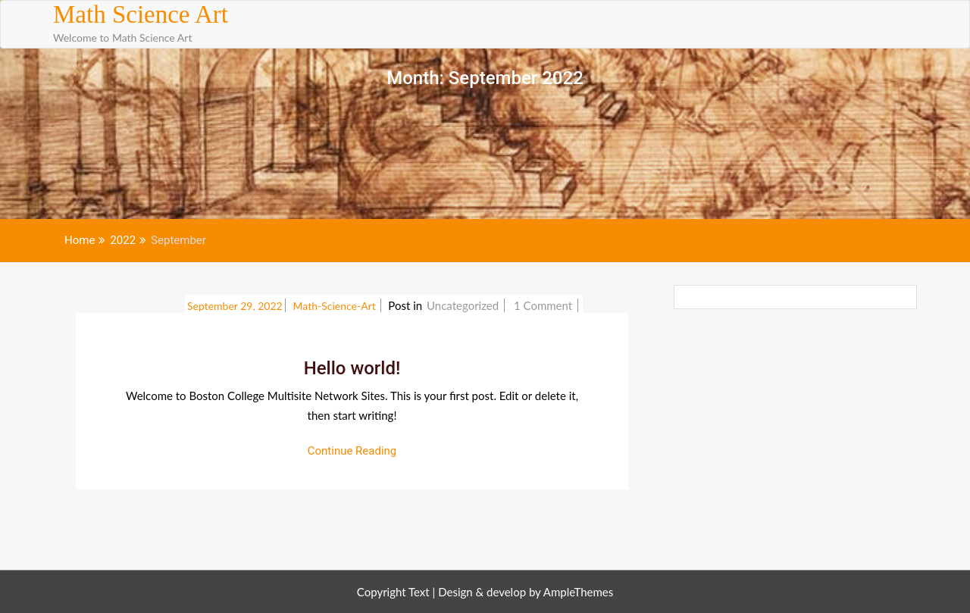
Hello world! (352, 368)
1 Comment (544, 305)
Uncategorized (463, 305)
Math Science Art (140, 14)
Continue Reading (352, 451)
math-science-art (336, 305)
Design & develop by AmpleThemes (525, 592)
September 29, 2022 (235, 305)
